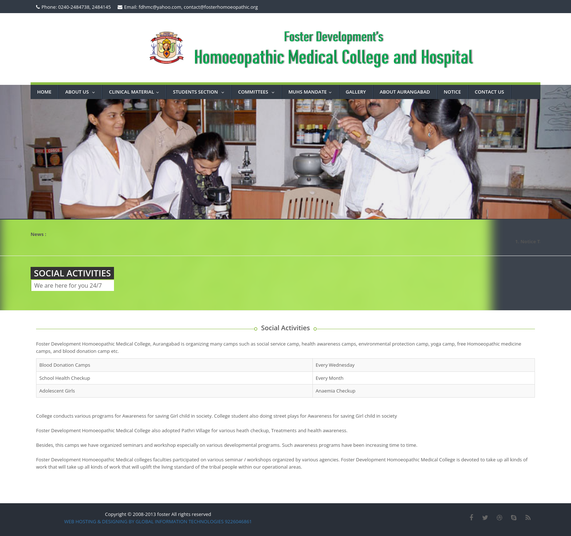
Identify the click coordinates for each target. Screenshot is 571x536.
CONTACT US (489, 91)
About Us (81, 91)
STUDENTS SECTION (200, 91)
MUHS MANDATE (311, 91)
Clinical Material (135, 91)
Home (44, 91)
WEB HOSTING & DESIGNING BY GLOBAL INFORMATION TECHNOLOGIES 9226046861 (158, 521)
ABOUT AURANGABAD (405, 91)
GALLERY (356, 91)
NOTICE (452, 91)
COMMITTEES (258, 91)
